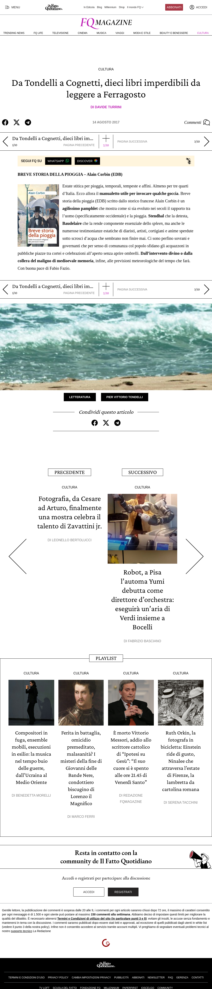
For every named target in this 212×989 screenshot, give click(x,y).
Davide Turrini (108, 107)
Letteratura (79, 397)
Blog (99, 7)
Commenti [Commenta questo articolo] (197, 122)
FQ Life (38, 33)
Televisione (60, 33)
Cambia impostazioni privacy (91, 977)
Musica (101, 33)
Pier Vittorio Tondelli (124, 397)
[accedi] (198, 7)
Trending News (13, 33)
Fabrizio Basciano (144, 641)
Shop (122, 7)
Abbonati (174, 7)
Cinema (83, 33)
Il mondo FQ (135, 7)
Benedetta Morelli (33, 795)
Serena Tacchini (183, 802)
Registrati (123, 892)
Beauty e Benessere (174, 33)
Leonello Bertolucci (71, 540)
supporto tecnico (21, 931)
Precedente (69, 472)
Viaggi (120, 33)
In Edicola (89, 7)
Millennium (110, 7)
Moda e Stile (142, 33)
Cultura (203, 33)
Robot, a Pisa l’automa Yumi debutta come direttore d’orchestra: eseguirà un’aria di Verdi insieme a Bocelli (142, 599)
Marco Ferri (83, 816)
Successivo (142, 472)
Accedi (88, 892)
